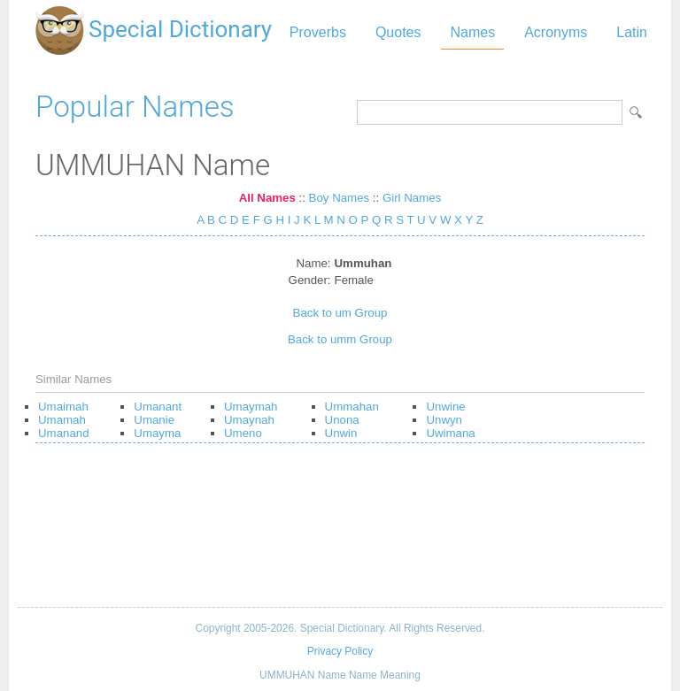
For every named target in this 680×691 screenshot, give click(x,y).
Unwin (341, 433)
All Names (267, 197)
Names (472, 32)
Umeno (243, 433)
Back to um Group (340, 312)
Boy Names (339, 197)
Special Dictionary (180, 29)
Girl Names (411, 197)
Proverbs (318, 32)
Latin (631, 32)
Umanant (158, 406)
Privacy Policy (340, 651)
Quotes (398, 32)
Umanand (63, 433)
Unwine (445, 406)
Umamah (62, 419)
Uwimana (450, 433)
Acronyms (555, 32)
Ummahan (352, 406)
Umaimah (63, 406)
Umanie (154, 419)
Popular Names (135, 106)
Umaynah (249, 419)
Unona (342, 419)
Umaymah (250, 406)
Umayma (157, 433)
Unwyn (444, 419)
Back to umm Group (340, 339)
